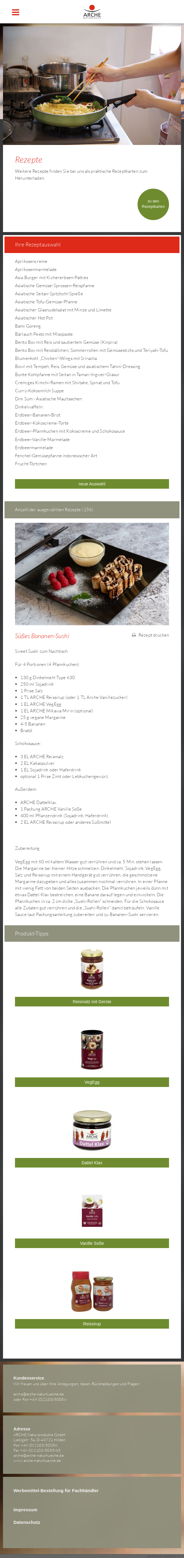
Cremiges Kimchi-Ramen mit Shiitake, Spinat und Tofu (67, 382)
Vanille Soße (92, 1243)
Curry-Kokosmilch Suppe (39, 390)
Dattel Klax (92, 1162)
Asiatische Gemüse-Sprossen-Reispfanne (54, 285)
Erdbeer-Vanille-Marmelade (42, 439)
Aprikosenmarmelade (36, 269)
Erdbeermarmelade (34, 447)
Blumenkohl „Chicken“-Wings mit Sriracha (56, 358)
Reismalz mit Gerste (92, 1001)
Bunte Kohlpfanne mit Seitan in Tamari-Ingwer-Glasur (67, 374)
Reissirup (92, 1323)
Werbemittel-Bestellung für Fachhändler (56, 1490)
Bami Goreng (28, 326)
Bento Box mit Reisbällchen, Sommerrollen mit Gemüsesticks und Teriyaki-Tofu (91, 350)
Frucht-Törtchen (31, 464)
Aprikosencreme (31, 261)
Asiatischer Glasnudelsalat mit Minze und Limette (63, 310)
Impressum (25, 1509)
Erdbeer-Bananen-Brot (37, 415)
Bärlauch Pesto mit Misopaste (44, 334)
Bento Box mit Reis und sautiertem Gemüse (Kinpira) (66, 342)
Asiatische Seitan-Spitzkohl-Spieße (49, 293)
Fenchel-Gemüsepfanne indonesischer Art (56, 455)
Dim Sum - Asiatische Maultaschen (48, 399)
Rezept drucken (150, 635)
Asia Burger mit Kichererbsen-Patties (51, 277)
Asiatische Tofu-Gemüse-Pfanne (46, 302)
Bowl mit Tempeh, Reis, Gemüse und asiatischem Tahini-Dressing (78, 366)
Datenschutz (26, 1522)
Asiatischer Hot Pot (34, 318)
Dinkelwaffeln (29, 407)
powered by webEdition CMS (165, 1556)
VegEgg (92, 1082)
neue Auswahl (92, 484)
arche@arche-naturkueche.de (38, 1394)
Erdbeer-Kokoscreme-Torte (42, 423)
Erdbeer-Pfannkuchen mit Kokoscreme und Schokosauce (70, 431)
